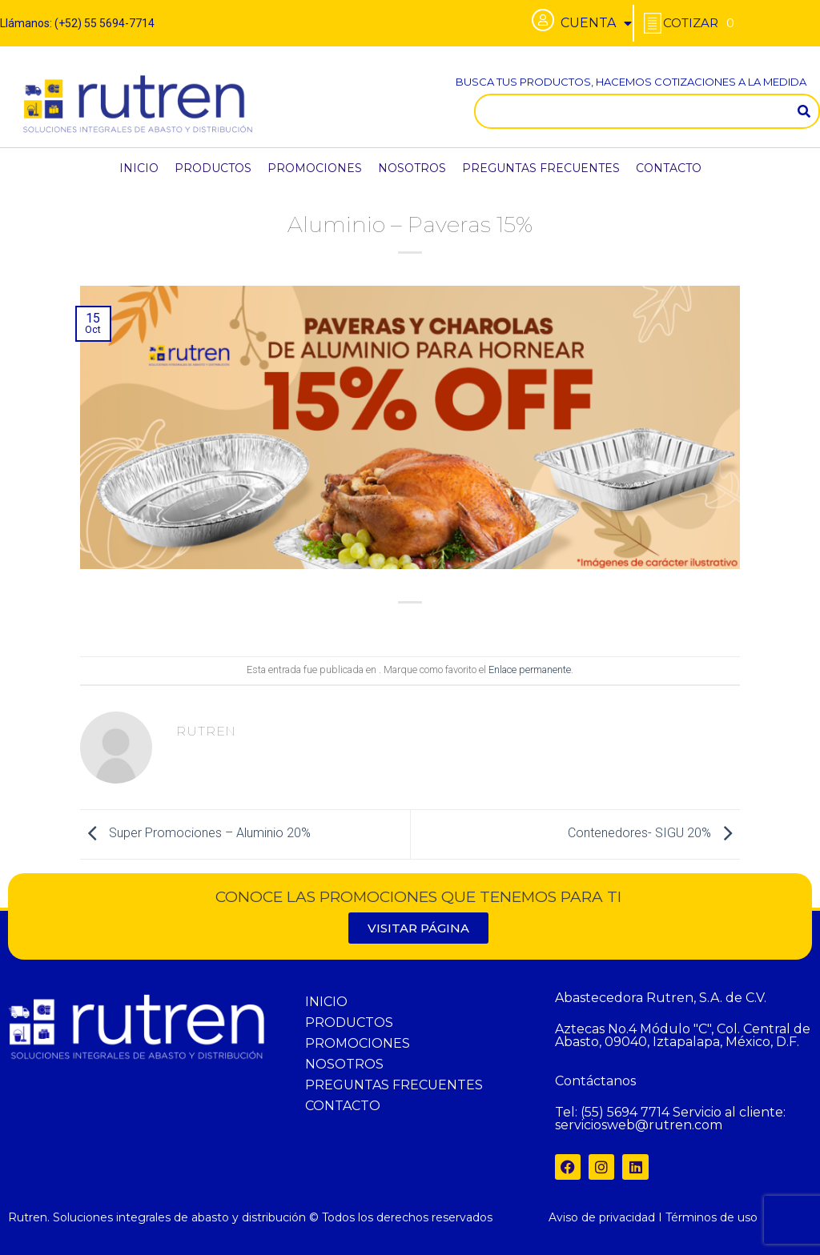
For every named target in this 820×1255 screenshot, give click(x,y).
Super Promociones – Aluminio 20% (195, 833)
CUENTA (596, 23)
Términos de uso (711, 1217)
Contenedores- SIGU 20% (654, 833)
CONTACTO (668, 168)
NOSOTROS (412, 168)
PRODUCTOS (213, 168)
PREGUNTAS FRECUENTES (541, 168)
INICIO (139, 168)
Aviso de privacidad (602, 1217)
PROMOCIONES (314, 168)
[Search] (804, 111)
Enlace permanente (529, 670)
